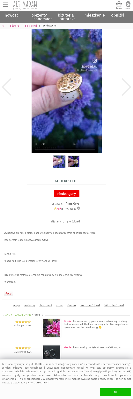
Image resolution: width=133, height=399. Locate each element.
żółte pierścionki (114, 305)
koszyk (119, 8)
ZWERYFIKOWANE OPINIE (24, 315)
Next (126, 87)
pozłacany (29, 305)
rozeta (59, 305)
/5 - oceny (65, 208)
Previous (6, 87)
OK (115, 392)
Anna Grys (72, 203)
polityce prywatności (37, 382)
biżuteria (55, 221)
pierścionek (45, 305)
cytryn (16, 305)
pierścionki (73, 221)
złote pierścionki (90, 305)
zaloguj (128, 8)
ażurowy (71, 305)
